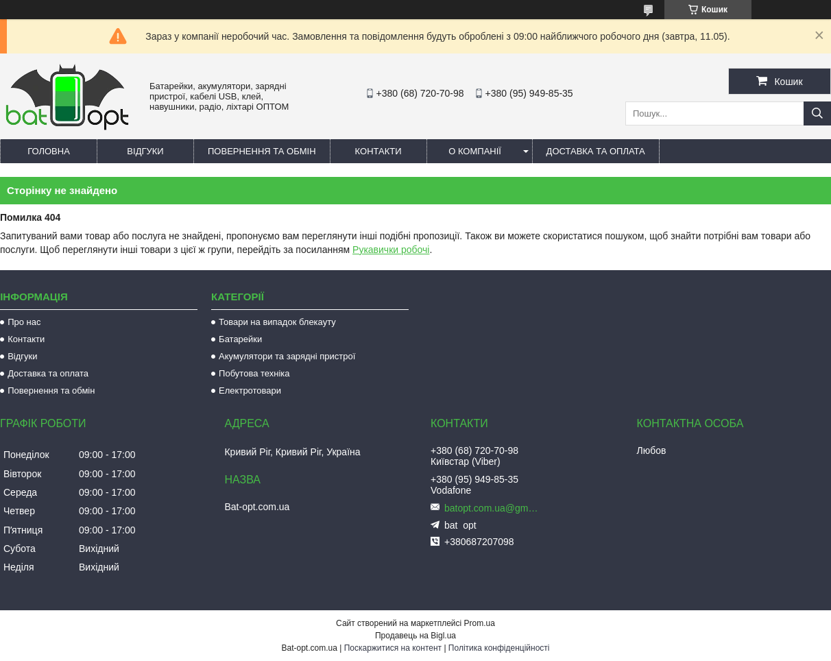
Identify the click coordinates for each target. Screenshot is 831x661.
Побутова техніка (254, 373)
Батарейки (240, 339)
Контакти (378, 151)
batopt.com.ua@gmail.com (492, 508)
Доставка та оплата (595, 151)
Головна (48, 151)
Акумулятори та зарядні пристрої (287, 356)
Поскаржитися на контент (393, 648)
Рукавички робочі (390, 249)
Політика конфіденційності (499, 648)
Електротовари (250, 390)
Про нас (24, 322)
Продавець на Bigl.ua (415, 635)
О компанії (474, 151)
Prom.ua (479, 623)
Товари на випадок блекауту (277, 322)
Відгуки (145, 151)
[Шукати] (817, 113)
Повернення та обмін (262, 151)
